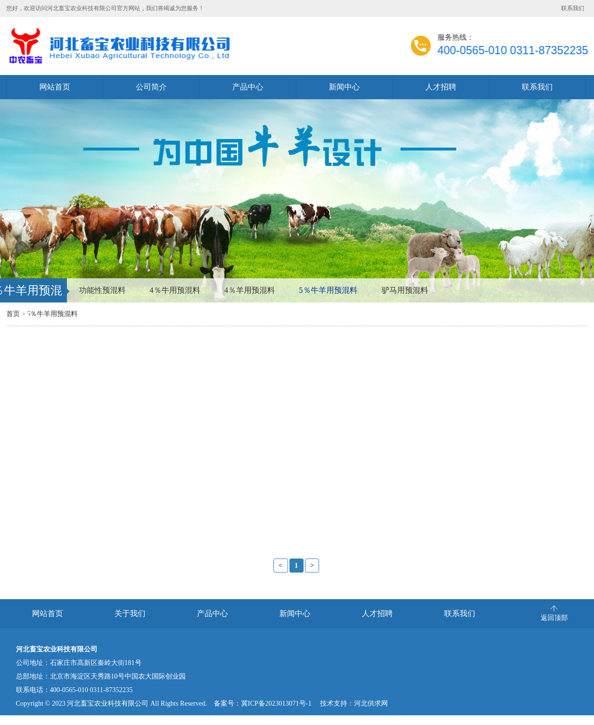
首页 (13, 313)
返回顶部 (554, 617)
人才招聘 (440, 87)
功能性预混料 (102, 290)
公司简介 (151, 87)
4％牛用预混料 (175, 290)
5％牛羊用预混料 (328, 290)
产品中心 (247, 87)
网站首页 (54, 87)
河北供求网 (371, 703)
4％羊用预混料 (250, 290)
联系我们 (572, 8)
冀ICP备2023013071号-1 (276, 703)
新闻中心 (344, 87)
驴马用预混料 (405, 290)
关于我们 (129, 613)
